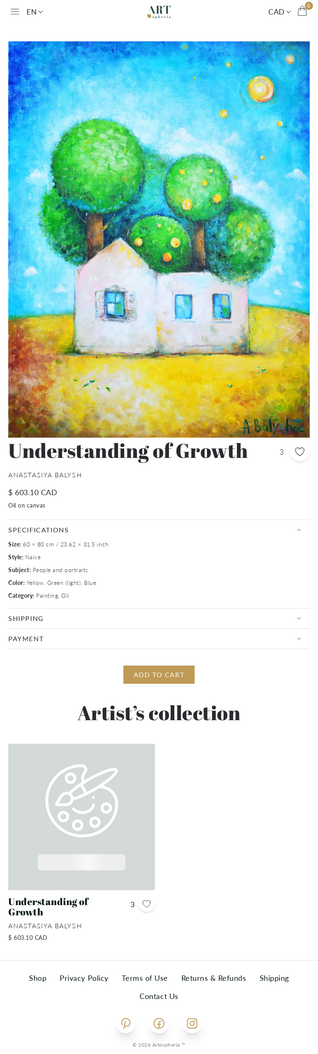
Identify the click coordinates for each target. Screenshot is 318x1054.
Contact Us (159, 996)
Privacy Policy (84, 977)
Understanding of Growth (48, 907)
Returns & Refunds (213, 977)
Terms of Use (145, 977)
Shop (37, 977)
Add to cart (159, 674)
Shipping (274, 977)
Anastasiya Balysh (45, 475)
